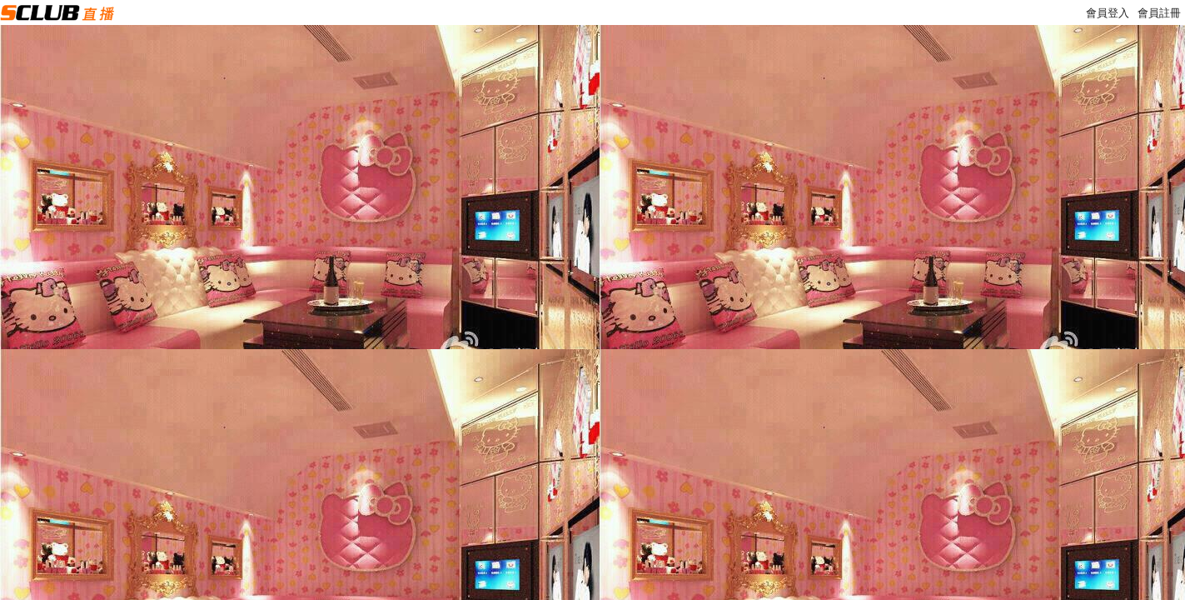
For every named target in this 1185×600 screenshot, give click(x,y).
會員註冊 (1159, 13)
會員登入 (1107, 13)
